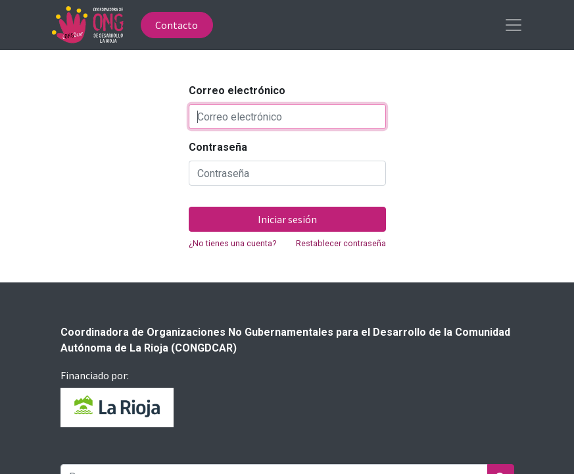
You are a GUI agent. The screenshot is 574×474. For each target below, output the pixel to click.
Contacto (176, 25)
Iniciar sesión (287, 219)
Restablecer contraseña (341, 243)
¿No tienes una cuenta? (232, 243)
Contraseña (218, 147)
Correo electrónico (237, 90)
